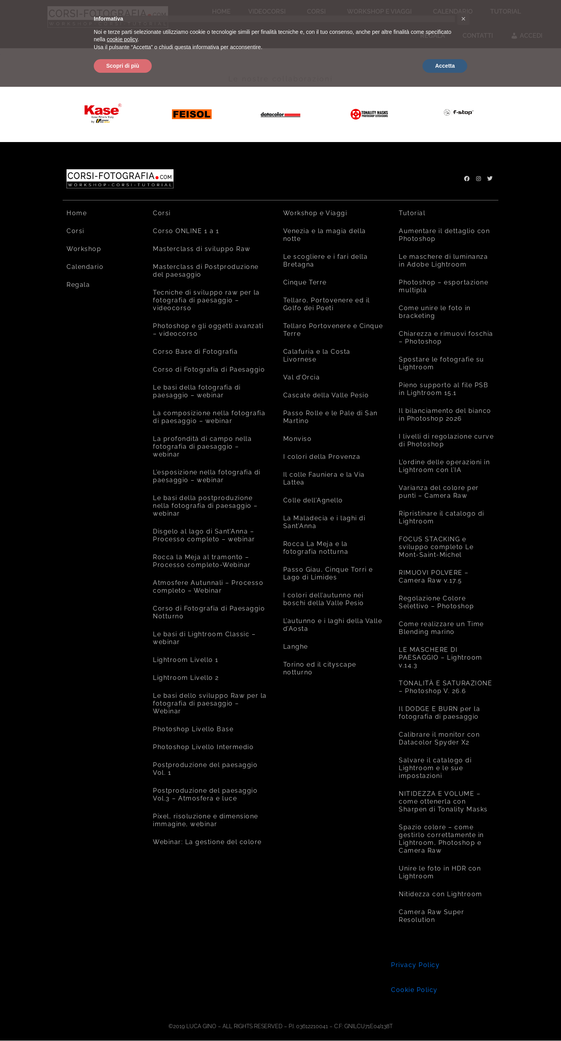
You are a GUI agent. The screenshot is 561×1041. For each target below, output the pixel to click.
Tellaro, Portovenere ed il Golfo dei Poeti (326, 304)
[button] (463, 18)
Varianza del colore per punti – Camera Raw (439, 491)
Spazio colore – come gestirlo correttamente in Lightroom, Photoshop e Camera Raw (441, 838)
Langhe (295, 646)
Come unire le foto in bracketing (435, 311)
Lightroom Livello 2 (186, 677)
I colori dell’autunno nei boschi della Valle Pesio (323, 599)
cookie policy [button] (122, 39)
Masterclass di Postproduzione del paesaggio (206, 270)
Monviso (297, 438)
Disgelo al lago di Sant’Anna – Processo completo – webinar (204, 535)
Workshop (84, 249)
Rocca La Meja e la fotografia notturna (316, 547)
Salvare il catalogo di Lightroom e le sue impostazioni (435, 768)
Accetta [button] (445, 66)
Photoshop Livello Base (193, 729)
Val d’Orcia (301, 377)
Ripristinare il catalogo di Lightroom (441, 517)
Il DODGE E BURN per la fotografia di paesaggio (439, 712)
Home (77, 213)
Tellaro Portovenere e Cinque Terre (333, 329)
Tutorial (412, 213)
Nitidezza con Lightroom (440, 894)
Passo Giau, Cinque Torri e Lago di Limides (328, 573)
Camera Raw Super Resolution (431, 915)
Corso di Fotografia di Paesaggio (209, 369)
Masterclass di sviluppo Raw (202, 249)
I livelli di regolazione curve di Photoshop (446, 440)
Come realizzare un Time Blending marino (441, 627)
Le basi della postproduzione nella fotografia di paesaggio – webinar (205, 505)
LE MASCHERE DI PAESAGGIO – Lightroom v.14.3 (440, 657)
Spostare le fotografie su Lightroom (441, 363)
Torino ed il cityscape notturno (319, 668)
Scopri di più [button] (122, 66)
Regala (78, 284)
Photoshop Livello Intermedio (203, 747)
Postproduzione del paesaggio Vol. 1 (205, 768)
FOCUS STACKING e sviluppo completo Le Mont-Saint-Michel (436, 546)
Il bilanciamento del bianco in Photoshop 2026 (445, 414)
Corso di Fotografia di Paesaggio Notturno (209, 612)
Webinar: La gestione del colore (207, 842)
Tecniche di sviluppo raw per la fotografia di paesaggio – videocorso (206, 300)
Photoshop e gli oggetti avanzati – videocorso (208, 329)
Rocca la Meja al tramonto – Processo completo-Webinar (202, 561)
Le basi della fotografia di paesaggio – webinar (197, 391)
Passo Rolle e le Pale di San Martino (330, 417)
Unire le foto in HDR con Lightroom (440, 872)
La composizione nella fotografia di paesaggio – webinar (209, 417)
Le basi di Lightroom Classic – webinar (204, 638)
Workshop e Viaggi (315, 213)
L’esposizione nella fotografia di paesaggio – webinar (207, 476)
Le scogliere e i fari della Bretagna (325, 260)
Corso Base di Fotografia (195, 351)
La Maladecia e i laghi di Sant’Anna (324, 522)
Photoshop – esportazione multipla (443, 286)
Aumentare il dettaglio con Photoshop (444, 234)
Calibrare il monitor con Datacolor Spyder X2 (439, 738)
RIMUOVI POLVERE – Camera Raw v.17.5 (434, 576)
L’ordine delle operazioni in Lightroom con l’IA (444, 466)
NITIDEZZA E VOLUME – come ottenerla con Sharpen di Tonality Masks (443, 801)
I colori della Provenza (322, 456)
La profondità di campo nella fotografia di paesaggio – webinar (202, 446)
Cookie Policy (414, 990)
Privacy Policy (415, 965)
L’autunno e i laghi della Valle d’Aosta (332, 624)
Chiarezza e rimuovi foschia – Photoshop (446, 337)
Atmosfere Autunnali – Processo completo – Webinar (208, 586)
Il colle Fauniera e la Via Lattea (324, 478)
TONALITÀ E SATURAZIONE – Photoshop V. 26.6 (445, 687)
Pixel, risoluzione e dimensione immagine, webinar (205, 820)
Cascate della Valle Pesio (326, 395)
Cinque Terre (305, 282)
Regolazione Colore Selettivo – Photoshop (436, 602)
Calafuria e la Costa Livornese (317, 355)
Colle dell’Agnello (313, 500)
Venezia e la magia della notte (324, 234)
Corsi (75, 231)
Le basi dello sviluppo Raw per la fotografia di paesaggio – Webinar (210, 703)
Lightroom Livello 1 (186, 660)
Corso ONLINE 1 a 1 (186, 231)
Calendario (85, 266)
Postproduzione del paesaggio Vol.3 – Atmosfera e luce (205, 794)
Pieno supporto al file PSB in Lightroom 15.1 (443, 389)
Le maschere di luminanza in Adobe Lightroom (443, 260)
